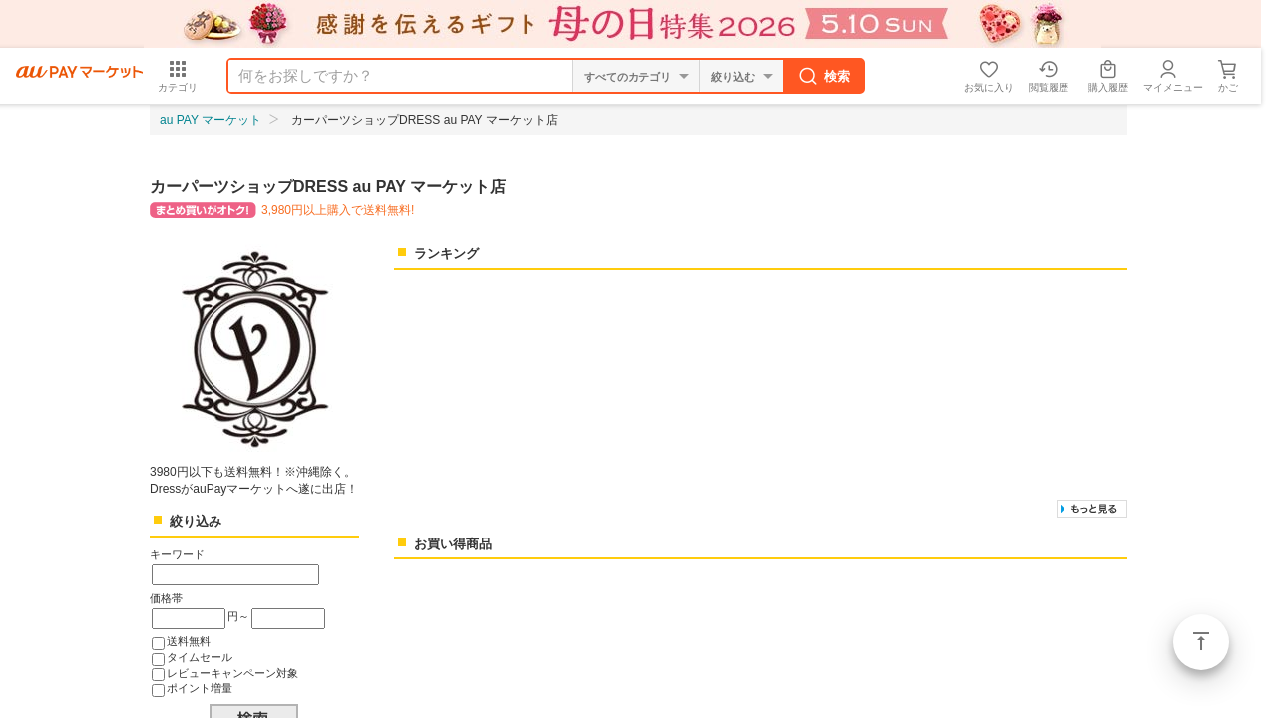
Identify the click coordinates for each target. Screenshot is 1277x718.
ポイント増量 (199, 688)
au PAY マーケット (210, 120)
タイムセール (199, 657)
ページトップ (1201, 642)
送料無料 (189, 641)
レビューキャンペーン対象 (232, 673)
